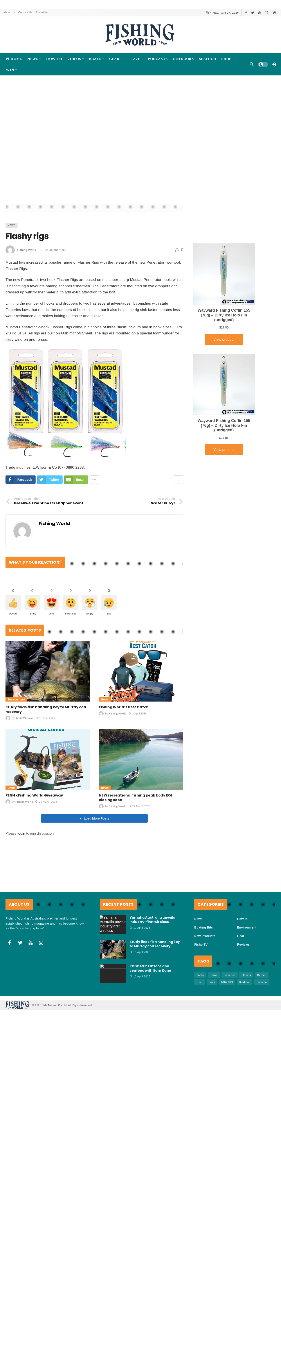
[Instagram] (266, 12)
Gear (11, 824)
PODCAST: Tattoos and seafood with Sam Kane (150, 1004)
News (11, 261)
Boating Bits (203, 964)
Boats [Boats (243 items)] (200, 1012)
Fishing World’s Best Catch (124, 743)
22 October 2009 (55, 286)
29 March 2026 (46, 838)
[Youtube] (259, 12)
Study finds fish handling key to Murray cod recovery (45, 746)
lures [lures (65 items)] (212, 1019)
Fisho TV (201, 981)
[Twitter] (253, 12)
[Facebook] (246, 12)
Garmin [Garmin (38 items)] (261, 1012)
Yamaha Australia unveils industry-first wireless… (152, 956)
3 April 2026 (137, 750)
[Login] (274, 64)
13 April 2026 (45, 755)
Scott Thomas (24, 755)
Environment (16, 736)
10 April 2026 (140, 1013)
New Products (204, 973)
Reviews (243, 981)
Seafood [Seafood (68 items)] (244, 1019)
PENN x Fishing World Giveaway (34, 832)
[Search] (252, 64)
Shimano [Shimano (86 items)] (261, 1019)
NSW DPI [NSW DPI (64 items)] (227, 1019)
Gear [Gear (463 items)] (199, 1019)
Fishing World (26, 286)
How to (242, 955)
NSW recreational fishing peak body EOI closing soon (135, 834)
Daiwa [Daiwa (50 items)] (214, 1012)
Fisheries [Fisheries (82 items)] (230, 1012)
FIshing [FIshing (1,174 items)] (246, 1012)
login (21, 870)
